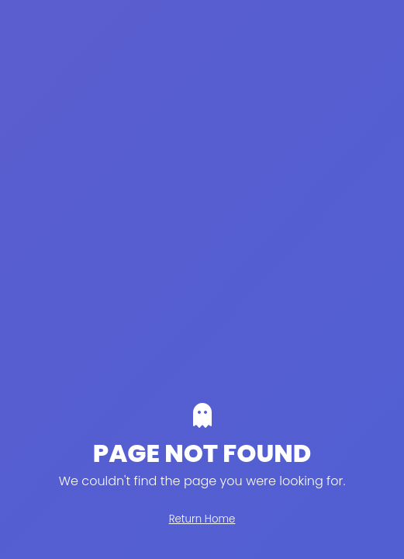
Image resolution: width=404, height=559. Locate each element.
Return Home (202, 519)
